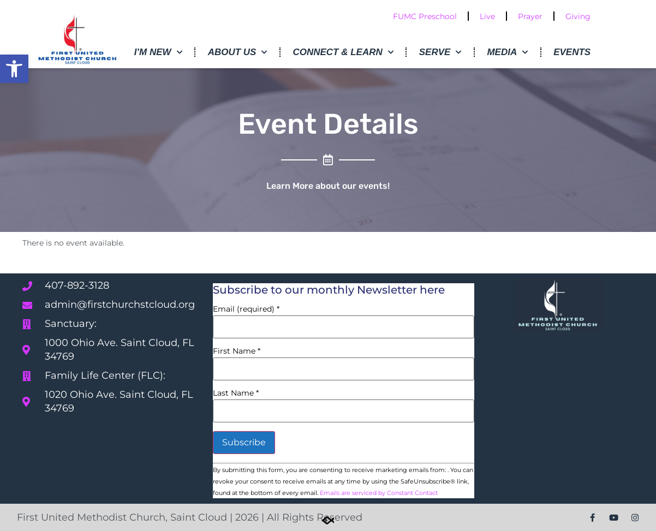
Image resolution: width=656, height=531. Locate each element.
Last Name (236, 393)
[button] (14, 69)
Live (487, 16)
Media (507, 52)
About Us (237, 52)
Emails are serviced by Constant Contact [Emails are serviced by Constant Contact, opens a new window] (379, 493)
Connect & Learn (343, 52)
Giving (578, 16)
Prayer (530, 16)
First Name (236, 351)
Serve (440, 52)
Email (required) (246, 309)
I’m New (158, 52)
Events (572, 52)
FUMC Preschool (425, 16)
